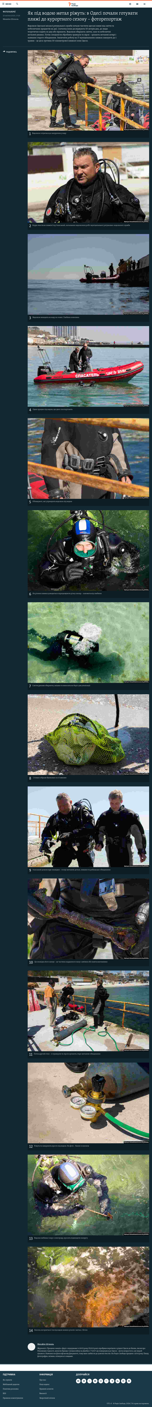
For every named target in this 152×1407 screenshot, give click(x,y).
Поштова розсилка (11, 1389)
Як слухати (7, 1380)
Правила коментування (13, 1398)
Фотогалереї (9, 12)
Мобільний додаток (11, 1384)
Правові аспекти (46, 1389)
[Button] (10, 52)
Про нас (42, 1380)
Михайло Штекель (10, 19)
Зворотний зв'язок (47, 1398)
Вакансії (43, 1393)
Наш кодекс (44, 1384)
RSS (4, 1393)
